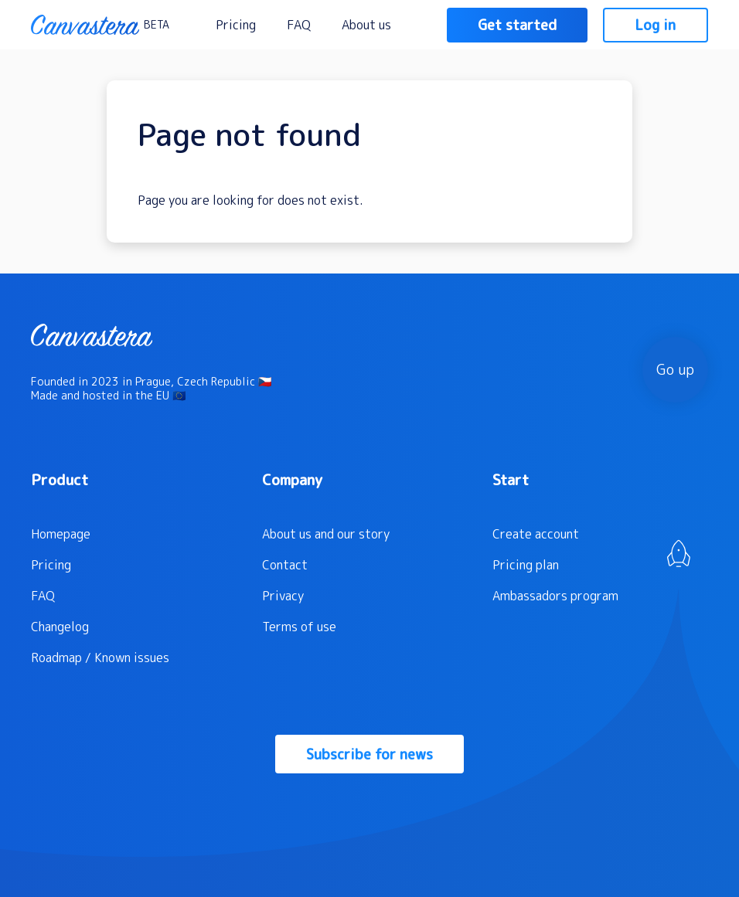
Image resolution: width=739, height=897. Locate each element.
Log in (655, 25)
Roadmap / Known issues (100, 657)
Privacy (283, 595)
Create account (535, 533)
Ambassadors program (555, 595)
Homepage (60, 533)
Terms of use (299, 626)
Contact (285, 564)
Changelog (60, 626)
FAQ (299, 24)
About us (366, 24)
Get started (517, 25)
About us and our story (326, 533)
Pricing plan (525, 564)
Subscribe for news (369, 754)
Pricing (236, 24)
